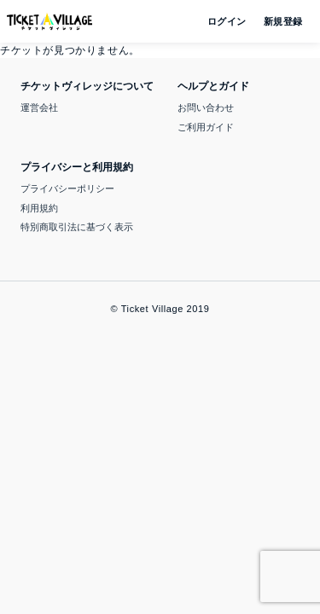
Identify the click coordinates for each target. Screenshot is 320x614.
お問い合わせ (205, 107)
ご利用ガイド (205, 127)
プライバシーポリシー (67, 188)
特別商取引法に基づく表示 (76, 227)
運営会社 (39, 107)
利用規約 (39, 208)
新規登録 (276, 21)
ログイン (225, 21)
